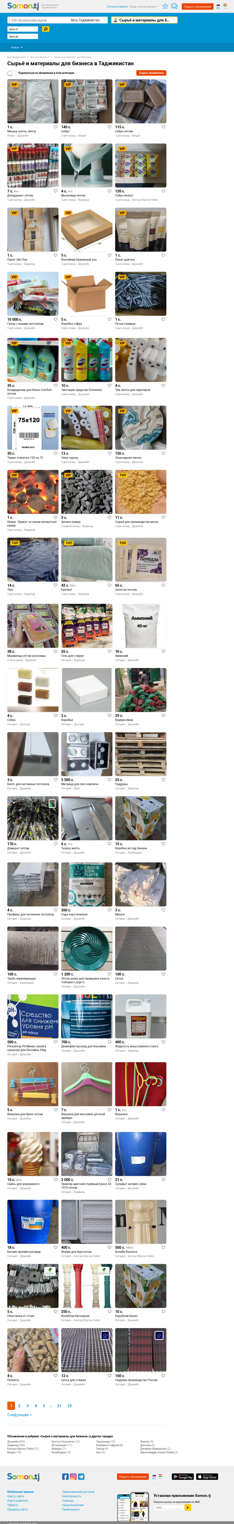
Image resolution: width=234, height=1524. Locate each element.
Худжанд (12, 1445)
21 (59, 1406)
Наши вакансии (73, 1505)
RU (218, 8)
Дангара (145, 1445)
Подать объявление (197, 6)
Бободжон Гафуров (107, 1445)
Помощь (68, 1500)
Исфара (56, 1448)
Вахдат (11, 1452)
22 (69, 1406)
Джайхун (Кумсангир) (153, 1448)
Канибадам (58, 1452)
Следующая (18, 1415)
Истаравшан (59, 1445)
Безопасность (71, 1496)
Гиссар (100, 1448)
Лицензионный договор (78, 1492)
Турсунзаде (103, 1441)
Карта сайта (15, 1496)
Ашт (98, 1452)
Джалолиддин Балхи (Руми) (157, 1452)
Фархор (145, 1441)
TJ (225, 8)
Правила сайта (17, 1509)
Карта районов (17, 1500)
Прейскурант (71, 1509)
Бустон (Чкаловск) (63, 1441)
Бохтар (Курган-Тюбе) (20, 1448)
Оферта (12, 1505)
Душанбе (12, 1441)
